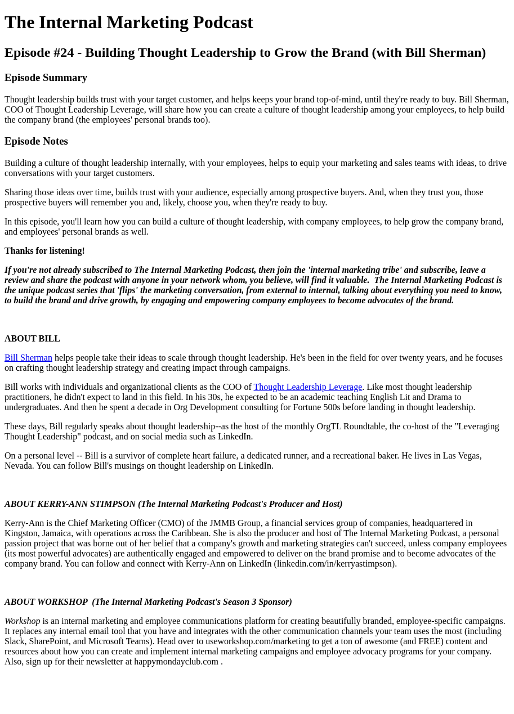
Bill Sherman (28, 357)
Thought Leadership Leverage (307, 387)
